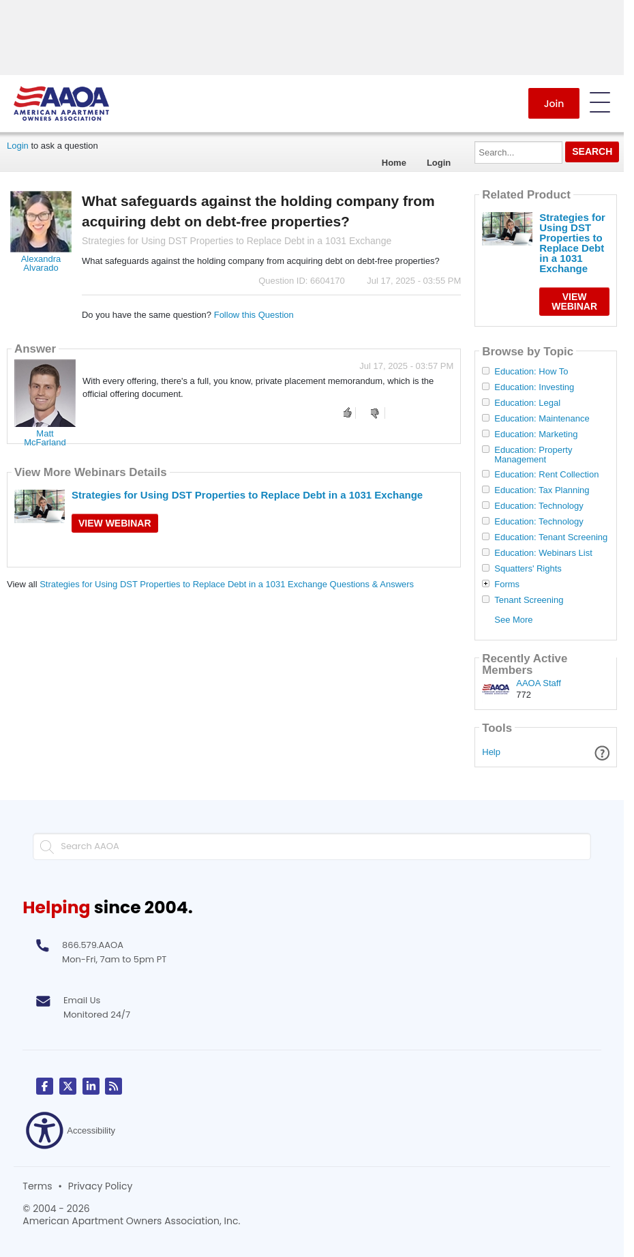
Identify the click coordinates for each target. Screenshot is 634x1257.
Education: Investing (534, 387)
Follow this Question (254, 315)
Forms (506, 584)
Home (394, 163)
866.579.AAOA (92, 944)
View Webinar (114, 523)
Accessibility (70, 1130)
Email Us (81, 1000)
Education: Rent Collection (546, 474)
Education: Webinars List (543, 553)
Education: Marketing (535, 434)
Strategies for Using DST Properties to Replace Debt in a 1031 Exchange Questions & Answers (227, 584)
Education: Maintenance (541, 419)
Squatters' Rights (528, 569)
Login (18, 146)
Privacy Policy (100, 1186)
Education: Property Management (533, 454)
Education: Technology (539, 506)
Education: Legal (527, 403)
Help (491, 752)
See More (513, 620)
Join (554, 103)
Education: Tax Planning (541, 490)
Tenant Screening (528, 600)
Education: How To (531, 371)
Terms (37, 1186)
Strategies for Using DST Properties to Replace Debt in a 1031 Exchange (247, 495)
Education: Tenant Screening (550, 537)
